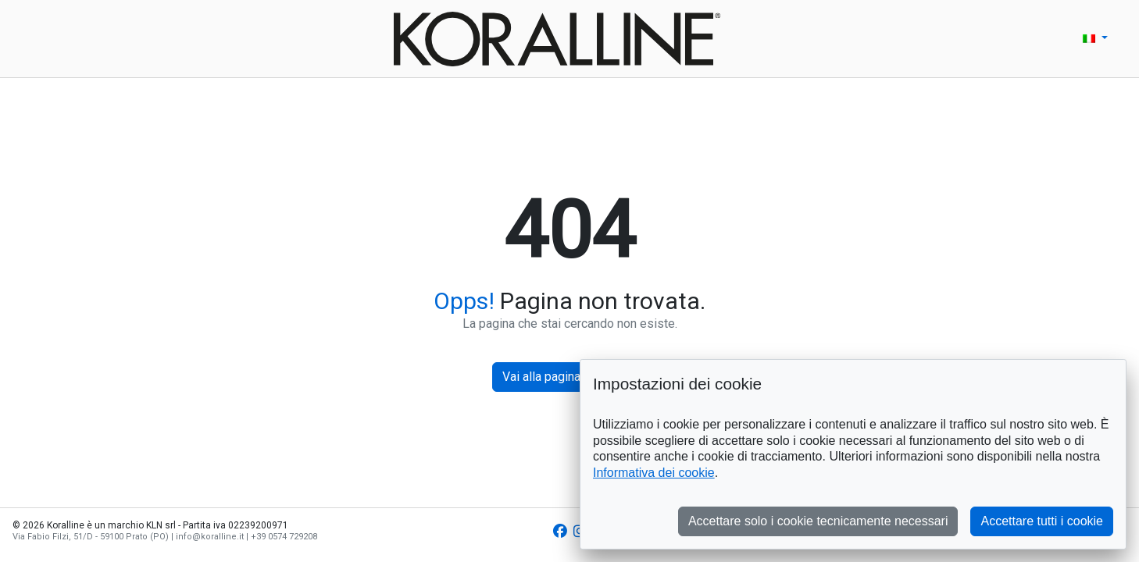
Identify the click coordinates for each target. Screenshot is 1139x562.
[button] (1095, 38)
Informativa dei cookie (654, 472)
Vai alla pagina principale (569, 376)
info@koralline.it (210, 537)
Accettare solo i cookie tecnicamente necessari (818, 521)
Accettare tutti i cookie (1041, 521)
